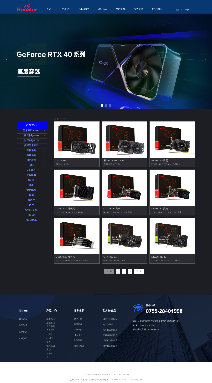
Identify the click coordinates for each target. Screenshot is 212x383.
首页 (48, 9)
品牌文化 (120, 9)
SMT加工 (102, 9)
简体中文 (179, 10)
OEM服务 (84, 9)
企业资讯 (157, 9)
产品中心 (66, 9)
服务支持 (138, 9)
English (188, 10)
